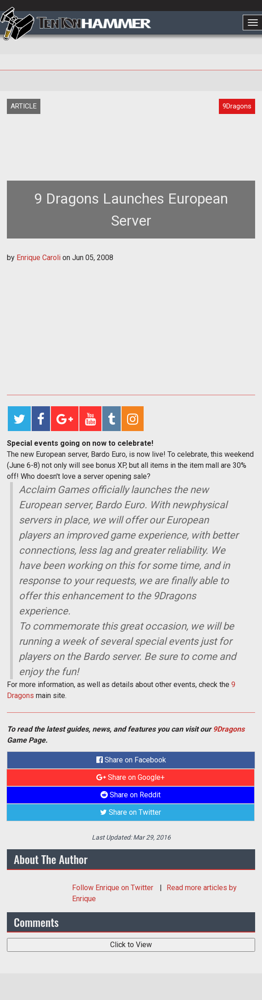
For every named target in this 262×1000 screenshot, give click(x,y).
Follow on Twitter (113, 887)
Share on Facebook (131, 760)
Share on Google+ (130, 777)
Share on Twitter (130, 812)
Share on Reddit (130, 794)
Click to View (131, 944)
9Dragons (229, 729)
